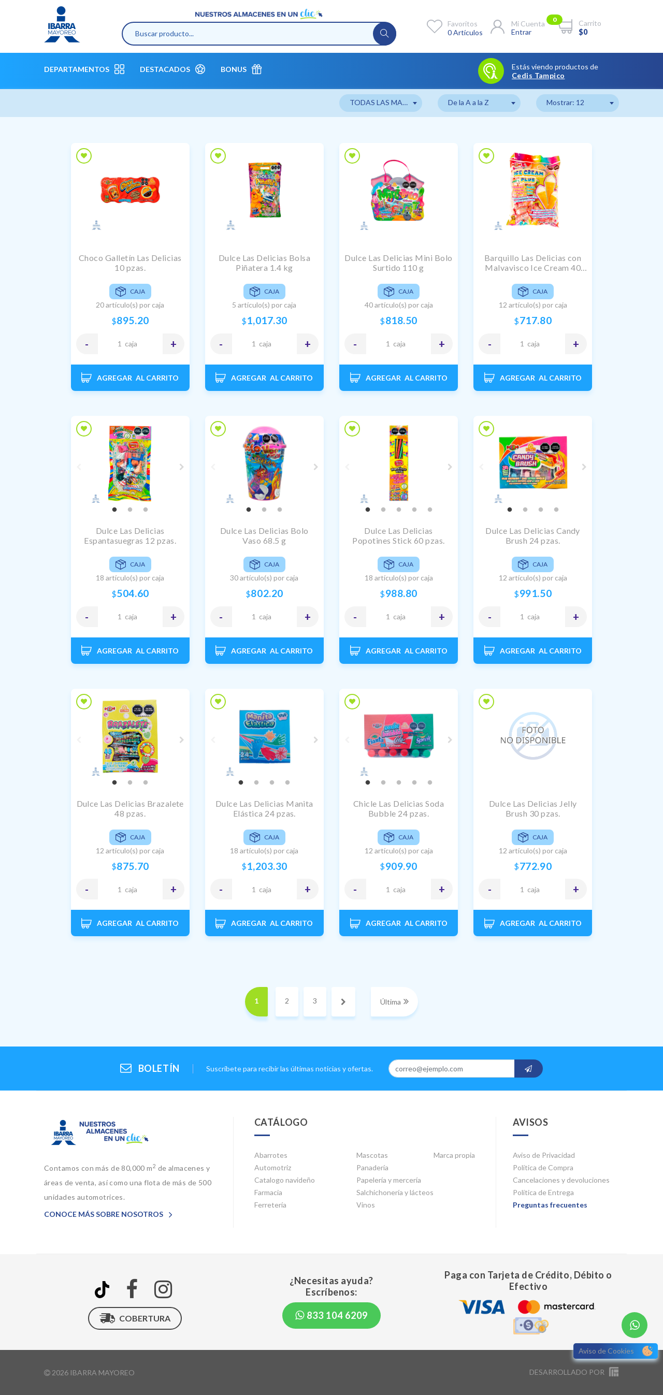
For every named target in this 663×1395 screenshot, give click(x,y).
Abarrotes (270, 1155)
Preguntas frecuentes (550, 1204)
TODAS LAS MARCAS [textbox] (386, 102)
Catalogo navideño (284, 1179)
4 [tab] (414, 510)
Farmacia (268, 1192)
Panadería (372, 1167)
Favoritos (463, 23)
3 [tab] (145, 510)
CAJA (131, 343)
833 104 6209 (331, 1315)
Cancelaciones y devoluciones (561, 1179)
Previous (79, 467)
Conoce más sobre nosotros (108, 1214)
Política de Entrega (543, 1192)
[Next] (343, 1001)
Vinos (365, 1204)
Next (182, 467)
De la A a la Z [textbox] (468, 102)
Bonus (241, 69)
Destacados (172, 69)
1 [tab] (114, 510)
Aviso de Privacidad (544, 1155)
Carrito (590, 23)
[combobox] (380, 103)
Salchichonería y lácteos (395, 1192)
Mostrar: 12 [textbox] (565, 102)
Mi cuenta (528, 23)
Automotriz (272, 1167)
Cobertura (134, 1318)
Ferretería (270, 1204)
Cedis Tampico (538, 75)
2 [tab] (130, 510)
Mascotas (372, 1155)
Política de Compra (543, 1167)
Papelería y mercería (388, 1179)
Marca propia (454, 1155)
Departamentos (84, 69)
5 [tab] (430, 510)
